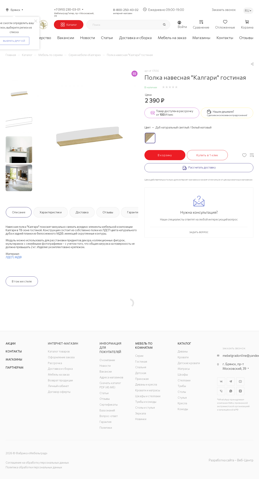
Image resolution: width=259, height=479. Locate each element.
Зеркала (140, 413)
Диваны (183, 351)
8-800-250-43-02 (125, 9)
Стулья (182, 397)
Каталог (184, 343)
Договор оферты (59, 391)
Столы (182, 391)
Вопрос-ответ (109, 416)
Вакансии (106, 371)
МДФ (18, 257)
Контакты (14, 351)
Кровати (183, 357)
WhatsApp (231, 391)
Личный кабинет (58, 386)
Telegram (231, 381)
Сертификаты (109, 404)
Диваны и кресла (146, 384)
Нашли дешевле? (223, 111)
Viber (221, 391)
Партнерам (14, 367)
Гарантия (133, 212)
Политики (106, 427)
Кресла (182, 403)
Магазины (14, 359)
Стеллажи (184, 380)
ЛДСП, (10, 257)
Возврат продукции (60, 380)
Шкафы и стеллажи (147, 396)
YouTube (240, 381)
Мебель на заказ (58, 374)
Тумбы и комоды (145, 401)
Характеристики (51, 212)
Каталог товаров (59, 351)
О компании (107, 360)
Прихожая (142, 378)
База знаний (107, 410)
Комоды (183, 409)
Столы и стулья (145, 407)
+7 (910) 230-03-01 (67, 9)
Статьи (104, 393)
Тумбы (182, 386)
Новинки (140, 419)
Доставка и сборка (60, 368)
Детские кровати (189, 363)
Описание (18, 212)
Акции (11, 343)
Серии (139, 355)
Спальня (140, 367)
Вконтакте (221, 381)
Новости (105, 365)
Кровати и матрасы (147, 390)
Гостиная (141, 361)
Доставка (82, 212)
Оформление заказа (61, 357)
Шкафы (183, 374)
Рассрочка (55, 363)
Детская (140, 373)
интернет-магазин (122, 13)
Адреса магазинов (111, 377)
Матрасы (184, 368)
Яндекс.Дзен (240, 391)
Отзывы (108, 212)
